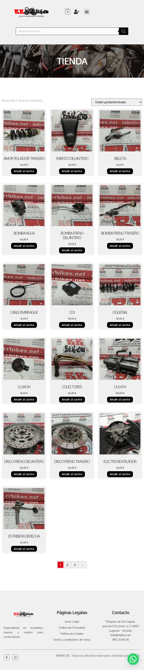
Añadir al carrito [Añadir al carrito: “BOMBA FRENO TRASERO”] (120, 245)
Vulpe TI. (134, 655)
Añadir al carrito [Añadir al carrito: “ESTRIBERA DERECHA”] (24, 548)
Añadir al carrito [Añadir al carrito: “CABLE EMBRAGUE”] (24, 325)
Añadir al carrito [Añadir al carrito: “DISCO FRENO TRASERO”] (72, 474)
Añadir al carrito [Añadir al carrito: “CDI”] (72, 325)
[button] (87, 12)
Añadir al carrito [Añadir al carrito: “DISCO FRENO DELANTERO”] (24, 474)
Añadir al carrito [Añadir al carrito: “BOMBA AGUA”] (24, 245)
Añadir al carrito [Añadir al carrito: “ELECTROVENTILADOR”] (120, 474)
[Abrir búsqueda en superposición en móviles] (72, 31)
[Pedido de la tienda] (116, 102)
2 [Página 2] (67, 565)
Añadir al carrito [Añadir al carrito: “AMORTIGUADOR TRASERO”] (24, 171)
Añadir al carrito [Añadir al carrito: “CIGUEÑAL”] (120, 325)
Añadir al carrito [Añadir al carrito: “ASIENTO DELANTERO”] (72, 171)
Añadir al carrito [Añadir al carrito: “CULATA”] (120, 399)
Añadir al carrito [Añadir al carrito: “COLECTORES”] (72, 399)
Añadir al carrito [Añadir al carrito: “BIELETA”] (120, 171)
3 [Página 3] (74, 565)
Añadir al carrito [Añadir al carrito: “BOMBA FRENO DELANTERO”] (72, 250)
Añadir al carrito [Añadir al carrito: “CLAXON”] (24, 399)
